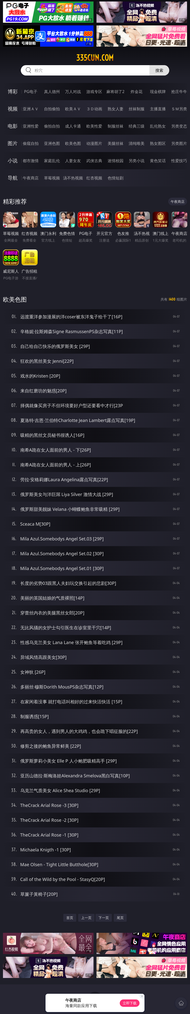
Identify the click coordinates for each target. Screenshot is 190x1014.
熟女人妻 (115, 109)
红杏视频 (94, 178)
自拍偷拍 (52, 109)
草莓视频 (52, 178)
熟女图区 (158, 143)
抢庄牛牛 (179, 91)
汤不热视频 (73, 178)
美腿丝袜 (115, 143)
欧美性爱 (94, 126)
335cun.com (95, 58)
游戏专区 (94, 91)
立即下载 (130, 1003)
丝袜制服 (136, 109)
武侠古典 (94, 160)
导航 (13, 177)
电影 (13, 126)
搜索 (159, 70)
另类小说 (136, 160)
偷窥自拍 (31, 143)
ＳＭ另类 (179, 109)
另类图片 (179, 143)
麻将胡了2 (115, 91)
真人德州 (52, 91)
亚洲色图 (52, 143)
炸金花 (136, 91)
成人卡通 (73, 126)
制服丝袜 (115, 126)
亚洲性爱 (31, 126)
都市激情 (31, 160)
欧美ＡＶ (73, 109)
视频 (13, 108)
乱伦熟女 (158, 126)
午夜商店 (31, 178)
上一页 (86, 917)
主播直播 (158, 109)
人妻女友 (73, 160)
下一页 (103, 917)
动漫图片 (94, 143)
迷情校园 (115, 160)
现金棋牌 (158, 91)
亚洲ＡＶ (31, 109)
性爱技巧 (179, 160)
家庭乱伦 (52, 160)
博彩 (13, 91)
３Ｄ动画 (94, 109)
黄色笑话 (158, 160)
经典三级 (136, 126)
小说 (13, 160)
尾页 (120, 917)
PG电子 (30, 91)
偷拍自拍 (52, 126)
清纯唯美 (136, 143)
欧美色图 (73, 143)
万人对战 (73, 91)
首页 (69, 917)
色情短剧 (115, 178)
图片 (13, 143)
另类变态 (179, 126)
